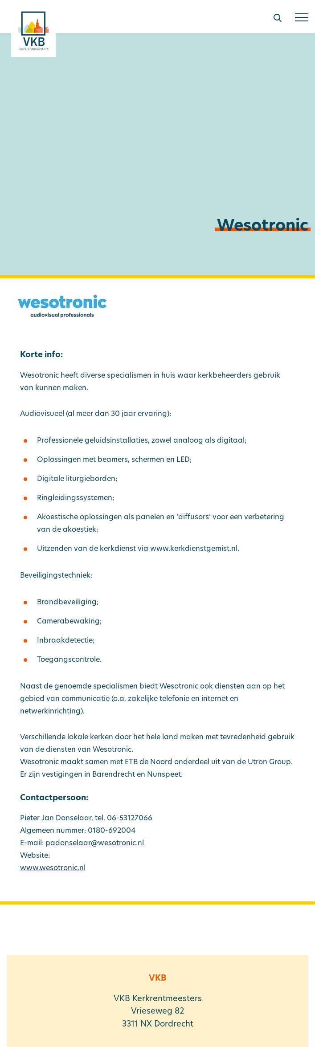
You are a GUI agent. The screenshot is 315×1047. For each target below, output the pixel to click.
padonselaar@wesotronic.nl (94, 843)
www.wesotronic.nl (53, 868)
